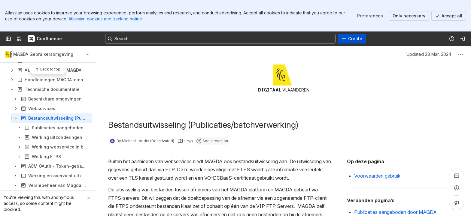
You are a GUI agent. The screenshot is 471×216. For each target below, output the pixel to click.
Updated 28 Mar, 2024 (428, 54)
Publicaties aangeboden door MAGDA (395, 212)
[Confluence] (45, 39)
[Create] (352, 39)
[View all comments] (456, 176)
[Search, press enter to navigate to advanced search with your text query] (220, 39)
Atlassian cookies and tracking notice (105, 18)
